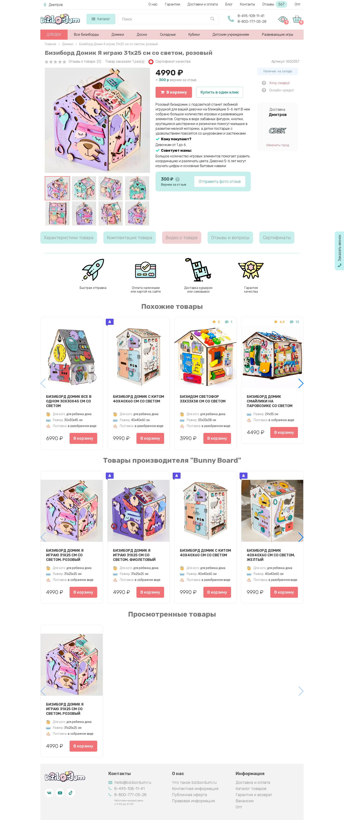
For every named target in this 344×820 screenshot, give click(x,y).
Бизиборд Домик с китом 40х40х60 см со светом (138, 399)
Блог (229, 4)
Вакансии (245, 801)
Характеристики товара (68, 237)
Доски (142, 34)
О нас (153, 4)
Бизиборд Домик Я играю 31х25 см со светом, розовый (65, 555)
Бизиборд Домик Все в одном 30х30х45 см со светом (68, 401)
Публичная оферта (189, 795)
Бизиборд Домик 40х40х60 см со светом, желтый (271, 555)
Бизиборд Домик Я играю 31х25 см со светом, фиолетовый (134, 555)
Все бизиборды (86, 34)
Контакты (247, 4)
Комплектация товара (129, 237)
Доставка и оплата (253, 782)
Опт (297, 4)
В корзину (174, 92)
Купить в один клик (220, 92)
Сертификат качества (169, 61)
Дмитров (53, 5)
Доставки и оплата (203, 4)
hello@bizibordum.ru (129, 782)
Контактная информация (195, 789)
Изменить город (277, 145)
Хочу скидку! (279, 83)
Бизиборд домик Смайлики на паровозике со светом (269, 401)
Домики (118, 34)
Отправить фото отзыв (220, 181)
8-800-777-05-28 (252, 22)
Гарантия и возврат (254, 795)
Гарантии (172, 4)
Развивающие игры (277, 34)
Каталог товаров (251, 789)
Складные (168, 34)
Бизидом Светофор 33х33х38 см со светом (203, 399)
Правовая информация (193, 801)
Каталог (101, 19)
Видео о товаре (182, 237)
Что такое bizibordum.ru (194, 782)
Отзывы (274, 4)
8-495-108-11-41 (251, 16)
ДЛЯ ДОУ (54, 34)
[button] (301, 383)
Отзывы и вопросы (230, 237)
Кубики (194, 34)
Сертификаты (277, 237)
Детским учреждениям (231, 34)
